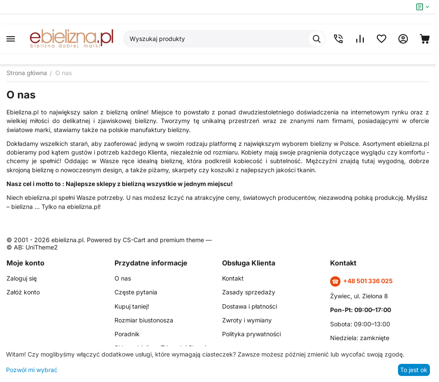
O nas (123, 278)
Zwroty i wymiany (247, 320)
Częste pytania (136, 292)
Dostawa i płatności (249, 306)
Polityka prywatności (251, 334)
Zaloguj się (21, 278)
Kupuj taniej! (132, 306)
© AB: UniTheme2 (32, 247)
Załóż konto (23, 292)
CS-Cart (134, 239)
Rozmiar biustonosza (144, 320)
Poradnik (127, 334)
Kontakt (233, 278)
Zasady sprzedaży (248, 292)
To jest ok (413, 369)
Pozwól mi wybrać (31, 369)
